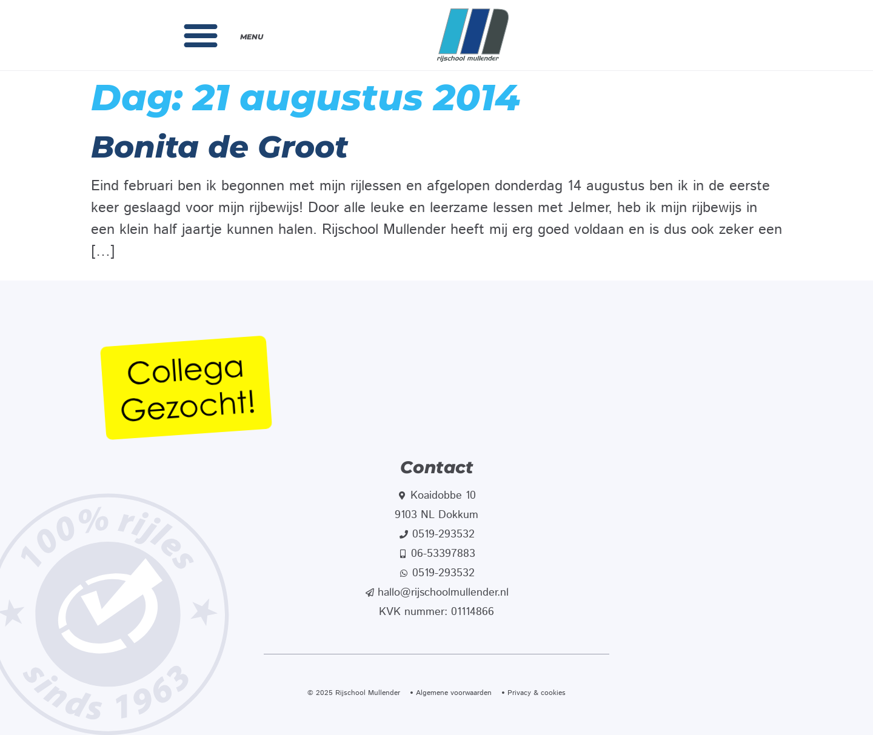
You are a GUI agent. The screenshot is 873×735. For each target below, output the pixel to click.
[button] (200, 35)
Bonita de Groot (219, 146)
